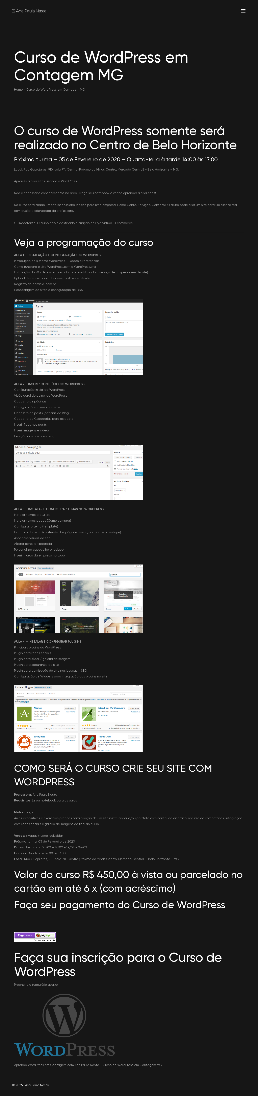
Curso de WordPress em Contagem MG (132, 1065)
